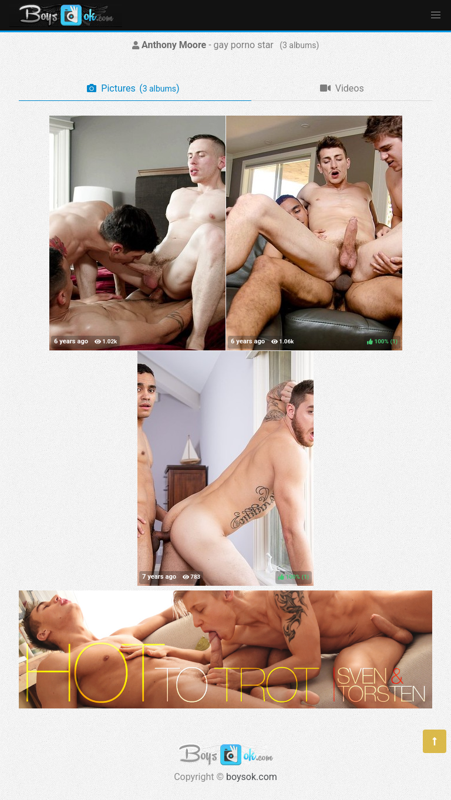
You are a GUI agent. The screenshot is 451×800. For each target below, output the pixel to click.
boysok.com (251, 776)
